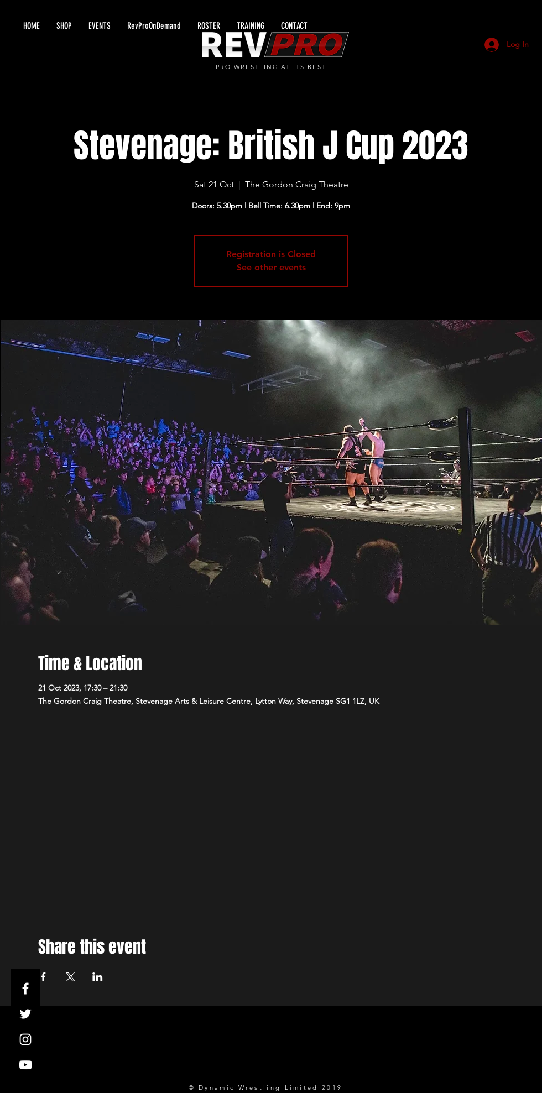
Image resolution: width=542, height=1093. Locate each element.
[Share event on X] (70, 976)
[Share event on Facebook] (43, 976)
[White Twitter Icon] (25, 1014)
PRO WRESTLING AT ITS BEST (271, 67)
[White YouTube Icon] (25, 1065)
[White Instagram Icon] (25, 1039)
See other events (271, 267)
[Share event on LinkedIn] (97, 976)
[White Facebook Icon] (25, 988)
